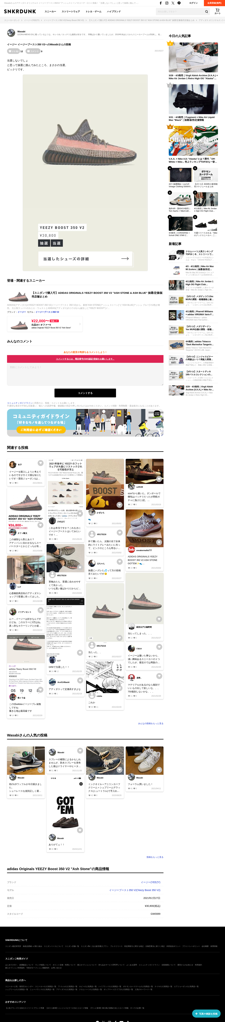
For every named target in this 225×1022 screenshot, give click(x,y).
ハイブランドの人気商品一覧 (109, 986)
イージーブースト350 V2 (31, 44)
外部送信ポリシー (173, 946)
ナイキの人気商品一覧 (163, 986)
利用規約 (198, 965)
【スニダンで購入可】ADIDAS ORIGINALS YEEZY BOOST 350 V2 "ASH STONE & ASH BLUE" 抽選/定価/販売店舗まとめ (97, 294)
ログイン (193, 3)
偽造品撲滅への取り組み (32, 946)
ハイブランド (114, 11)
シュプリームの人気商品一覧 (16, 989)
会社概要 (205, 946)
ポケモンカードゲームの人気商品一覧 (138, 986)
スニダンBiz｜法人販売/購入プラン (94, 946)
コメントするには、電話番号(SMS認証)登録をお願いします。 (85, 359)
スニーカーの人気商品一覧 (45, 986)
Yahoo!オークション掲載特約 (37, 968)
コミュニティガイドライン (19, 403)
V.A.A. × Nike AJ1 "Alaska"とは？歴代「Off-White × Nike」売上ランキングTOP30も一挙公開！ (193, 160)
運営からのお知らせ (185, 965)
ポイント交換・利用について (64, 965)
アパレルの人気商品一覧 (67, 986)
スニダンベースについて (53, 946)
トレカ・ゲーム (93, 11)
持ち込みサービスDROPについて (111, 965)
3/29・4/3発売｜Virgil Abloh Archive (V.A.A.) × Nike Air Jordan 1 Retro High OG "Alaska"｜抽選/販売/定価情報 (193, 77)
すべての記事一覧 (137, 1008)
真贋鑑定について (26, 965)
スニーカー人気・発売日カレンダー (19, 986)
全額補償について (169, 965)
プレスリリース (116, 946)
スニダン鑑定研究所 (13, 946)
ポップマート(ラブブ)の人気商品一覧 (118, 989)
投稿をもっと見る (155, 857)
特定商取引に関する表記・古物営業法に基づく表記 (144, 946)
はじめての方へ (11, 965)
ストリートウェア (71, 11)
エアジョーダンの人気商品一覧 (186, 986)
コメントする (85, 393)
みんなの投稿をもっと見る (150, 723)
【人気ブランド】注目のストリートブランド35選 (24, 1008)
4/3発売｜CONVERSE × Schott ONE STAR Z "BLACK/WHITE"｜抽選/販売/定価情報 (180, 234)
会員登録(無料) (214, 3)
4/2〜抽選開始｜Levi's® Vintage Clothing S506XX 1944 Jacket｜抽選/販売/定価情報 (180, 185)
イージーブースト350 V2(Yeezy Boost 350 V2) (134, 890)
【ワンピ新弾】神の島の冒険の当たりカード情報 (109, 1008)
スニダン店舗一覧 (72, 946)
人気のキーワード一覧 (143, 989)
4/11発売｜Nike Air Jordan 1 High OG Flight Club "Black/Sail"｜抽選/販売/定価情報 (205, 209)
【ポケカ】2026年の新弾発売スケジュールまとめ (206, 185)
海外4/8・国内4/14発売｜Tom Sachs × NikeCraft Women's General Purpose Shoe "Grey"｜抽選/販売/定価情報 (180, 209)
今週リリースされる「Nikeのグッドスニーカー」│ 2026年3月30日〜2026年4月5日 (205, 234)
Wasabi (21, 31)
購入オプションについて (87, 965)
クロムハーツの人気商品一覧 (90, 989)
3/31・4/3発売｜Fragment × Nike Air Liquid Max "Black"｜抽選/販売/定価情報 (192, 119)
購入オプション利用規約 (15, 968)
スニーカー (50, 11)
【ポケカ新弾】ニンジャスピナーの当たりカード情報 (67, 1008)
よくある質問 (131, 965)
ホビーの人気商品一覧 (88, 986)
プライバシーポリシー (191, 946)
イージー (12, 44)
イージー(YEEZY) (150, 882)
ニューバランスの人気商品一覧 (42, 989)
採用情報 (213, 946)
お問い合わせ (56, 968)
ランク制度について (43, 965)
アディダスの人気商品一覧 (66, 989)
